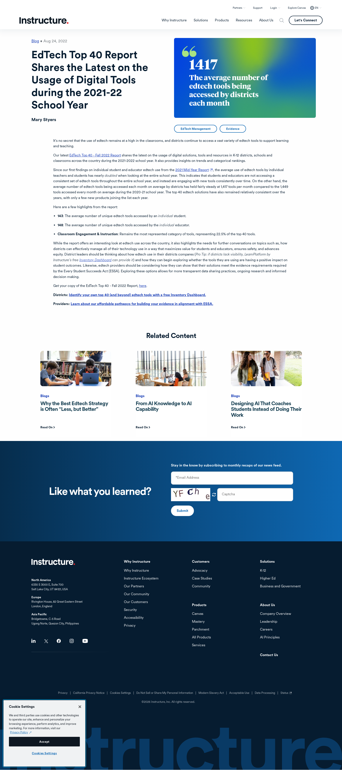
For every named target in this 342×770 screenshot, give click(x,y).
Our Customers (136, 602)
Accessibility (134, 618)
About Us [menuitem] (266, 20)
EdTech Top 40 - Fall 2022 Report (95, 155)
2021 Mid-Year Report (194, 170)
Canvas (197, 614)
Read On (46, 427)
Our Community (136, 594)
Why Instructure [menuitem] (174, 20)
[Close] (80, 707)
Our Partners (134, 586)
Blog (35, 41)
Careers (266, 629)
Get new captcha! (214, 495)
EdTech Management (195, 128)
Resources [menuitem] (244, 20)
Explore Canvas (297, 7)
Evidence (232, 128)
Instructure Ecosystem (141, 578)
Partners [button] (237, 7)
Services (198, 645)
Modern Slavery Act (211, 693)
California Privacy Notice (88, 693)
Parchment (200, 629)
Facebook (59, 641)
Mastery (198, 622)
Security (130, 610)
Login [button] (273, 7)
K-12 (263, 571)
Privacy (63, 693)
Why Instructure (136, 571)
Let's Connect (305, 20)
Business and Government (280, 586)
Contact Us (269, 655)
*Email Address (187, 477)
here (142, 286)
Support (257, 7)
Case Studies (202, 578)
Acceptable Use (239, 693)
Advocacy (199, 571)
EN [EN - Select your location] (316, 7)
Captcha (228, 494)
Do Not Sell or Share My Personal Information (164, 693)
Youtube (85, 641)
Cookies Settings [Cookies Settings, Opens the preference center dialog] (44, 753)
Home (53, 562)
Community (201, 586)
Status (286, 694)
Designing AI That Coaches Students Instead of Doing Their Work (266, 409)
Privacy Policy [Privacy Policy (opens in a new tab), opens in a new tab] (19, 732)
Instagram (72, 641)
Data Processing (265, 693)
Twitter (46, 641)
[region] (44, 733)
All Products (201, 637)
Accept (44, 741)
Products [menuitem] (222, 20)
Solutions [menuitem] (201, 20)
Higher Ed (267, 578)
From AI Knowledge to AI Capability (164, 406)
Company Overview (275, 614)
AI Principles (270, 637)
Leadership (268, 622)
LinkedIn (33, 641)
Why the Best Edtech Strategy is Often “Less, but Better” (74, 406)
